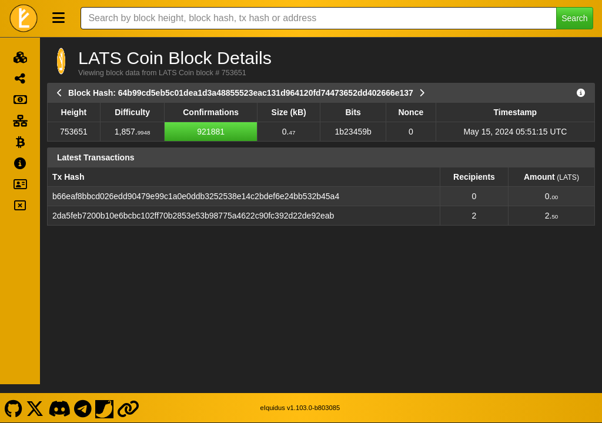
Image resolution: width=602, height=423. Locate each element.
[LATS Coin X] (35, 398)
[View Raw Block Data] (581, 93)
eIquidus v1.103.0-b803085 (300, 398)
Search (574, 18)
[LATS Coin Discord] (59, 398)
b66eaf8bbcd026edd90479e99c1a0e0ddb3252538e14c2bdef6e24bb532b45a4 (195, 196)
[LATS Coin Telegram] (83, 398)
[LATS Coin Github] (13, 398)
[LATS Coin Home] (24, 18)
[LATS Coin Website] (128, 398)
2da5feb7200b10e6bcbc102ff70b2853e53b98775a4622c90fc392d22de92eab (193, 215)
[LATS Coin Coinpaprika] (105, 398)
